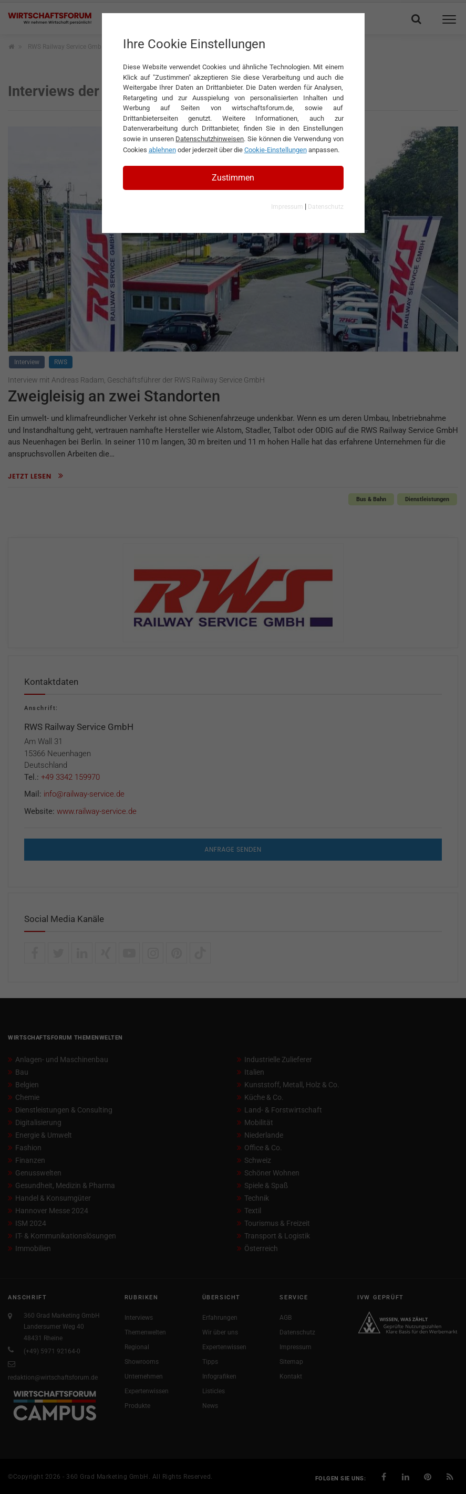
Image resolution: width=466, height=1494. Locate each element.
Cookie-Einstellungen (275, 150)
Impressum (287, 206)
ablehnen (162, 150)
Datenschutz (326, 206)
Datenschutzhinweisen (209, 139)
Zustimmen (233, 178)
